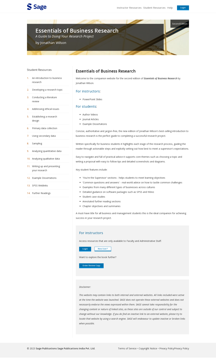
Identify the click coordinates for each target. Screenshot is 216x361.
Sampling (37, 143)
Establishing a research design (44, 118)
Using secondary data (44, 135)
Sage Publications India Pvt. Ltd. (76, 348)
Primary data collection (44, 128)
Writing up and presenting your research (46, 168)
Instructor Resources (129, 7)
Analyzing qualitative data (46, 158)
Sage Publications (46, 348)
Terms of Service (127, 348)
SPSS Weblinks (40, 185)
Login (183, 7)
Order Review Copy (91, 265)
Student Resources (154, 7)
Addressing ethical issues (45, 109)
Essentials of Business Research (77, 30)
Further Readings (41, 193)
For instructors (88, 91)
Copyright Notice (148, 348)
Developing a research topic (47, 89)
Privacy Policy (166, 348)
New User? (103, 248)
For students (86, 106)
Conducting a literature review (44, 99)
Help (170, 7)
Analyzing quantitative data (46, 151)
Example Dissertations (44, 177)
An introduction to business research (47, 80)
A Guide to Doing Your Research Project (64, 36)
